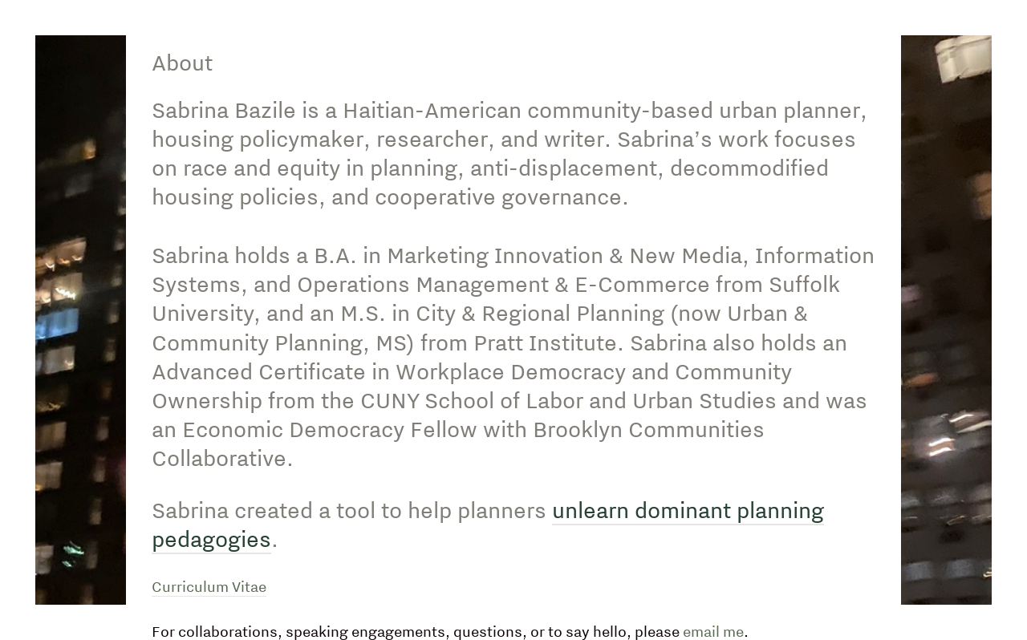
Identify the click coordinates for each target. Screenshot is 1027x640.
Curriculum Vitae (209, 586)
